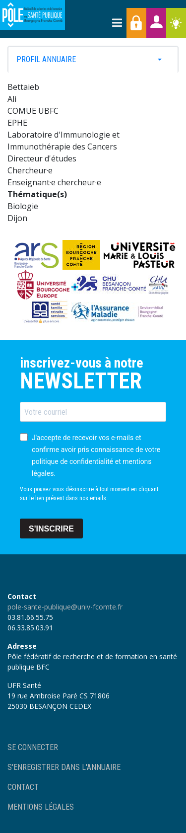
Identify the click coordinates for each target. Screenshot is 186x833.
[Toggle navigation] (116, 23)
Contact (23, 787)
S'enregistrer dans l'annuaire (64, 767)
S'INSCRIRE (51, 529)
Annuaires (156, 23)
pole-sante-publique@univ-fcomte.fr (65, 606)
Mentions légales (40, 807)
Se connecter (32, 747)
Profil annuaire (46, 60)
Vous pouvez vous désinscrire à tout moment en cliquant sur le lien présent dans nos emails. (89, 494)
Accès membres (136, 23)
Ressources (176, 23)
